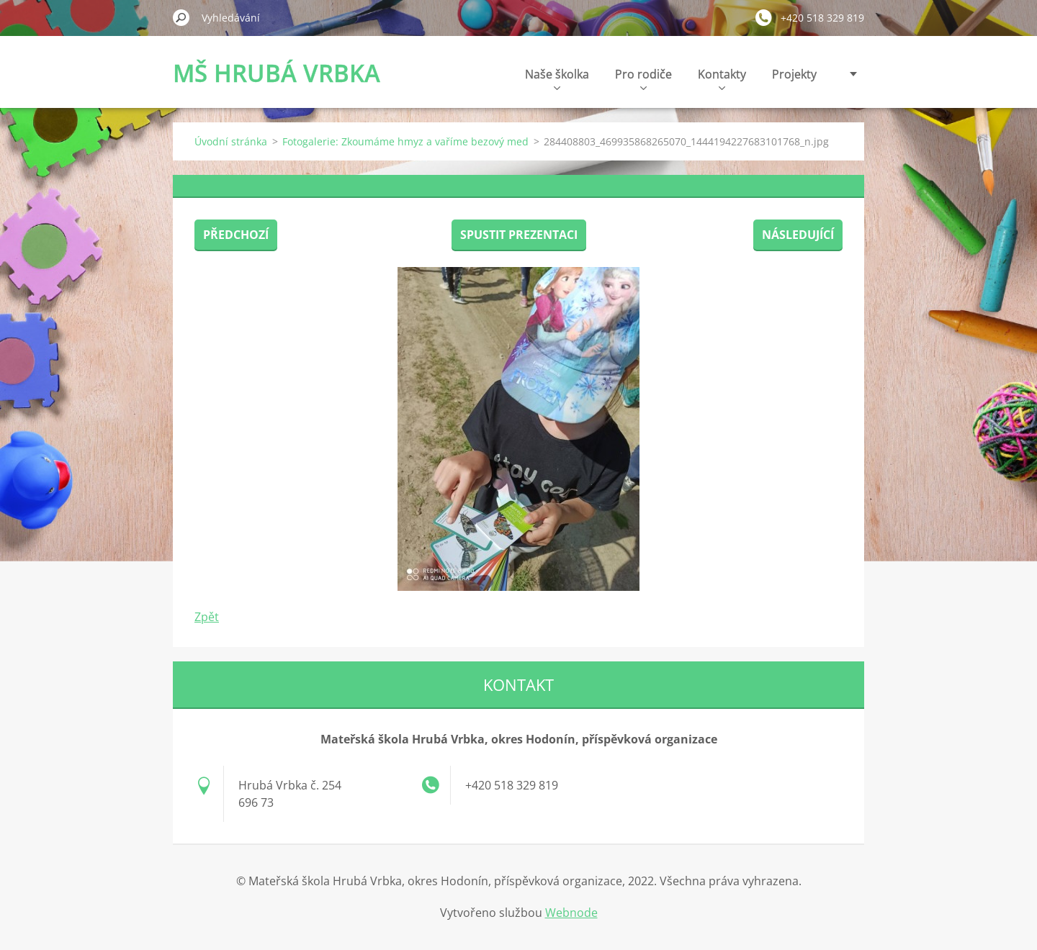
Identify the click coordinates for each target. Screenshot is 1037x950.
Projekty (794, 74)
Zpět (206, 617)
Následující (798, 235)
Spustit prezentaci (519, 235)
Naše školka (557, 78)
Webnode (571, 912)
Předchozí (236, 235)
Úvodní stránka (230, 141)
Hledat (181, 17)
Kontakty (722, 78)
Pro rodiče (643, 78)
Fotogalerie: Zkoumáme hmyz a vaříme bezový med (405, 141)
